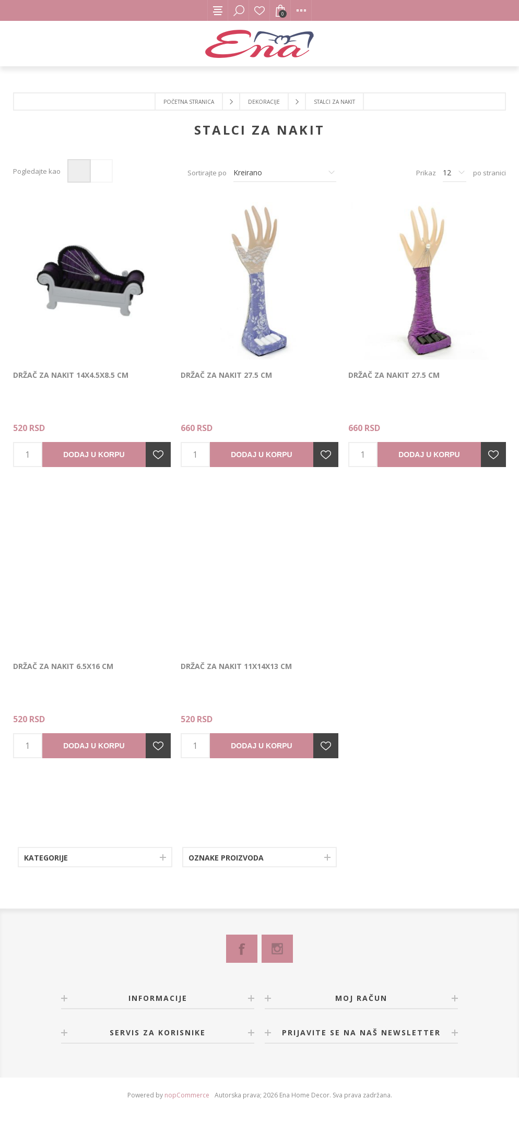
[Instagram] (277, 949)
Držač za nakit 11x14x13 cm (236, 666)
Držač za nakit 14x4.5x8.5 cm (70, 375)
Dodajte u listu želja (158, 454)
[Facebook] (241, 949)
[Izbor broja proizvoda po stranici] (454, 172)
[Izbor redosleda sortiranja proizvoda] (284, 172)
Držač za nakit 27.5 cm (226, 375)
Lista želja (259, 10)
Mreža (79, 171)
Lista (101, 171)
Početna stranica (188, 101)
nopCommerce (186, 1095)
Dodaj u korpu (93, 454)
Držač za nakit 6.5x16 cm (63, 666)
